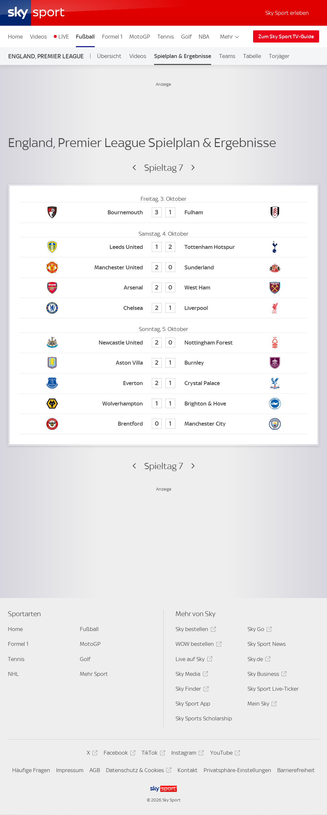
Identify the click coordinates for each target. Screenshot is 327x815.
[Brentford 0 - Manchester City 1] (163, 424)
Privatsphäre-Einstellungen (237, 770)
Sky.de (258, 660)
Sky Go (258, 630)
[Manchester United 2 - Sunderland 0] (163, 267)
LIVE (63, 36)
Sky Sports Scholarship (204, 718)
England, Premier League (46, 56)
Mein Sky (261, 704)
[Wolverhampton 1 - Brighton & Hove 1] (163, 404)
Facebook (118, 753)
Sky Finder (191, 689)
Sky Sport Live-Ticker (273, 688)
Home (15, 36)
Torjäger (279, 56)
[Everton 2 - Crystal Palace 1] (163, 384)
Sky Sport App (193, 703)
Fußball (85, 36)
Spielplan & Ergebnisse (182, 56)
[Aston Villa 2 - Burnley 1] (163, 363)
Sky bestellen (195, 630)
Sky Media (191, 675)
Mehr (230, 36)
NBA (204, 36)
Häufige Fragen (31, 770)
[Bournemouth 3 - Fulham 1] (163, 212)
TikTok (152, 753)
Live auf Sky (193, 660)
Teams (227, 56)
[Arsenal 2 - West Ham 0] (163, 288)
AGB (94, 770)
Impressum (69, 770)
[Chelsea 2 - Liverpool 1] (163, 308)
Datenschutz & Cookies (138, 771)
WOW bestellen (197, 645)
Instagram (186, 753)
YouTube (224, 753)
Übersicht (109, 56)
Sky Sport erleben (287, 13)
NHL (13, 674)
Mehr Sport (94, 674)
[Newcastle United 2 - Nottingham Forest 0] (163, 343)
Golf (186, 36)
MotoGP (139, 36)
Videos (38, 36)
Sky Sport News (266, 644)
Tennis (165, 36)
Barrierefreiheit (296, 770)
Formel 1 (112, 36)
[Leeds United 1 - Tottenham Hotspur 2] (163, 247)
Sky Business (266, 675)
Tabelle (252, 56)
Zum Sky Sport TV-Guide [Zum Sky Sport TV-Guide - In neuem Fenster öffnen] (286, 37)
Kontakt (188, 770)
